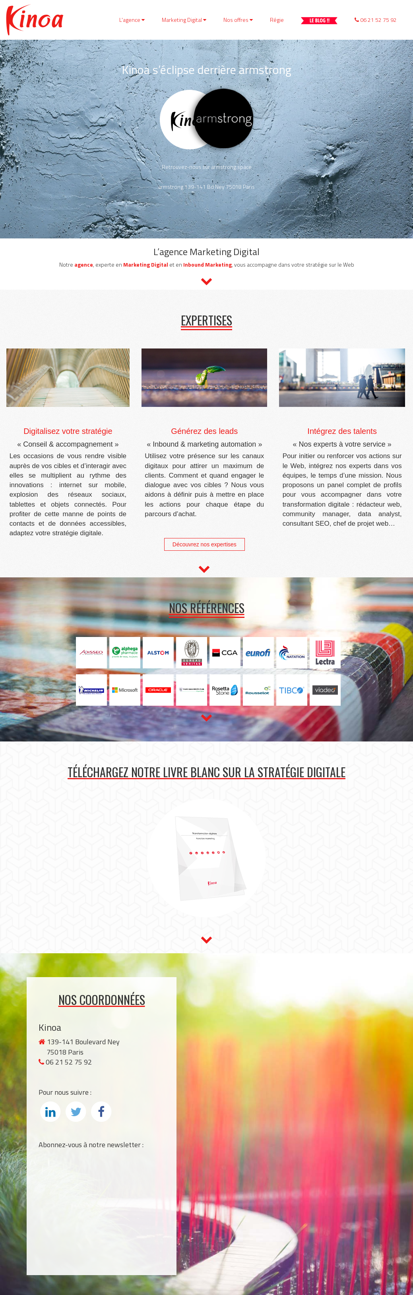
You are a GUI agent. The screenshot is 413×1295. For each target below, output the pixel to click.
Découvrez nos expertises (205, 544)
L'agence (132, 19)
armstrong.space (231, 167)
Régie (277, 19)
